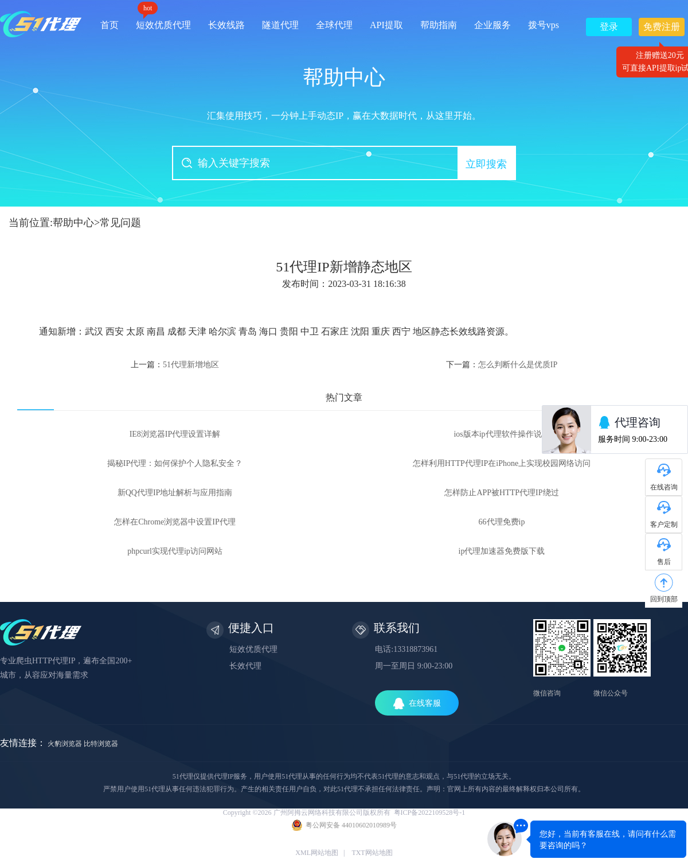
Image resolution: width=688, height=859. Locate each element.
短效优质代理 (163, 21)
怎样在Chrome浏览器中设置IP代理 (175, 522)
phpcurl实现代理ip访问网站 (174, 551)
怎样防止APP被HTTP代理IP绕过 (501, 492)
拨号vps (543, 25)
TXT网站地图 (371, 853)
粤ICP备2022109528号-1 (430, 813)
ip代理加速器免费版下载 (502, 551)
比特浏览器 (101, 744)
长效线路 (226, 25)
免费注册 (662, 29)
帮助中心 (73, 222)
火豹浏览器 (65, 744)
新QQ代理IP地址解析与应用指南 (175, 492)
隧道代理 (280, 25)
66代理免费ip (502, 522)
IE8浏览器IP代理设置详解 (175, 434)
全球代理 (334, 25)
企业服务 (492, 25)
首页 (109, 25)
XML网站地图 (316, 853)
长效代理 (245, 666)
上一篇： (175, 364)
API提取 (386, 25)
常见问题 (120, 222)
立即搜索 (486, 164)
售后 (664, 562)
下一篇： (501, 364)
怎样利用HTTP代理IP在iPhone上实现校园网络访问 (502, 463)
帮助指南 (438, 25)
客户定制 (664, 524)
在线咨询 (664, 487)
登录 (609, 27)
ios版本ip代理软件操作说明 (501, 434)
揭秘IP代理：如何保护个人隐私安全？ (175, 463)
